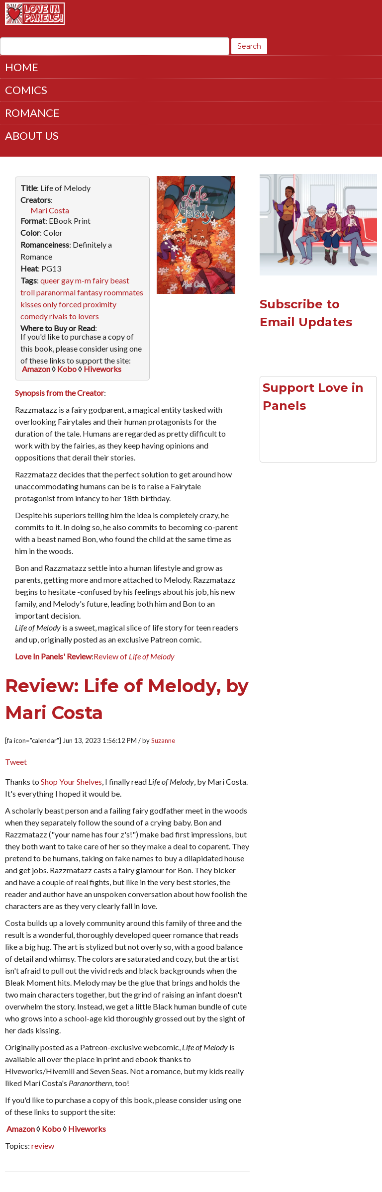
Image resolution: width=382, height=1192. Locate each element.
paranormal (56, 292)
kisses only (38, 304)
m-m (83, 280)
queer (50, 280)
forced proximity (87, 304)
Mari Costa (49, 210)
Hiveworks (102, 368)
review (42, 1145)
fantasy (89, 292)
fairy (100, 280)
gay (67, 280)
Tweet (16, 761)
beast (119, 280)
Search (249, 46)
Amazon (36, 368)
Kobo (67, 368)
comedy (34, 316)
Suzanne (163, 740)
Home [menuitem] (21, 67)
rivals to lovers (74, 316)
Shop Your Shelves (71, 781)
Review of (134, 656)
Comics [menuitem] (26, 89)
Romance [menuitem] (32, 112)
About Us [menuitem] (32, 135)
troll (27, 292)
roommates (123, 292)
